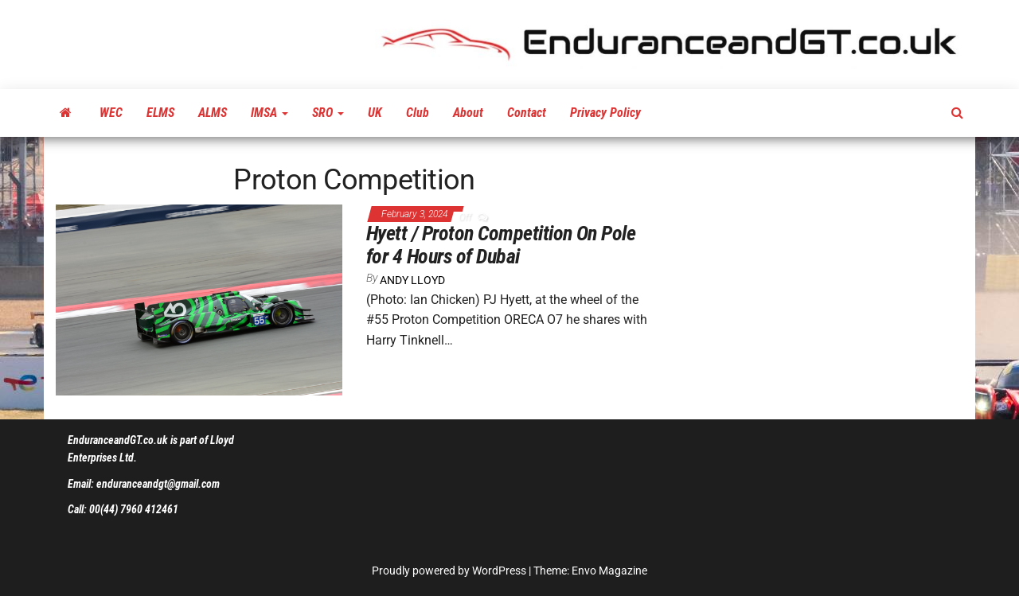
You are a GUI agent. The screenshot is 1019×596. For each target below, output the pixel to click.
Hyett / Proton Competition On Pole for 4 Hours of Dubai (500, 244)
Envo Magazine (609, 570)
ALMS (212, 112)
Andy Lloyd (412, 280)
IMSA (269, 112)
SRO (328, 112)
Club (417, 112)
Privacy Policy (605, 112)
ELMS (160, 112)
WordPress (499, 570)
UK (375, 112)
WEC (111, 112)
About (468, 112)
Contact (526, 112)
